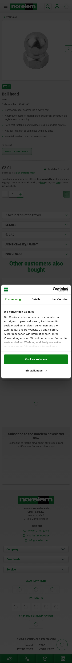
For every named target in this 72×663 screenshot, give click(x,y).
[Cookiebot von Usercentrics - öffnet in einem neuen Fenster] (53, 289)
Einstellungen (36, 370)
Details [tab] (36, 299)
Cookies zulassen (36, 359)
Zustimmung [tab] (13, 299)
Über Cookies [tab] (59, 299)
